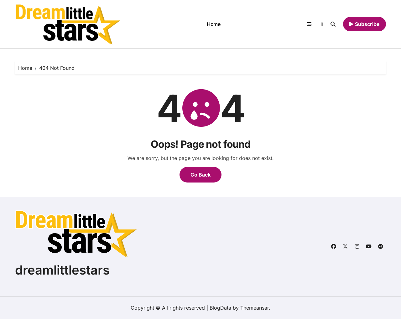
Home (213, 24)
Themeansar (254, 308)
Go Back (200, 175)
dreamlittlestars (62, 270)
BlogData (220, 308)
